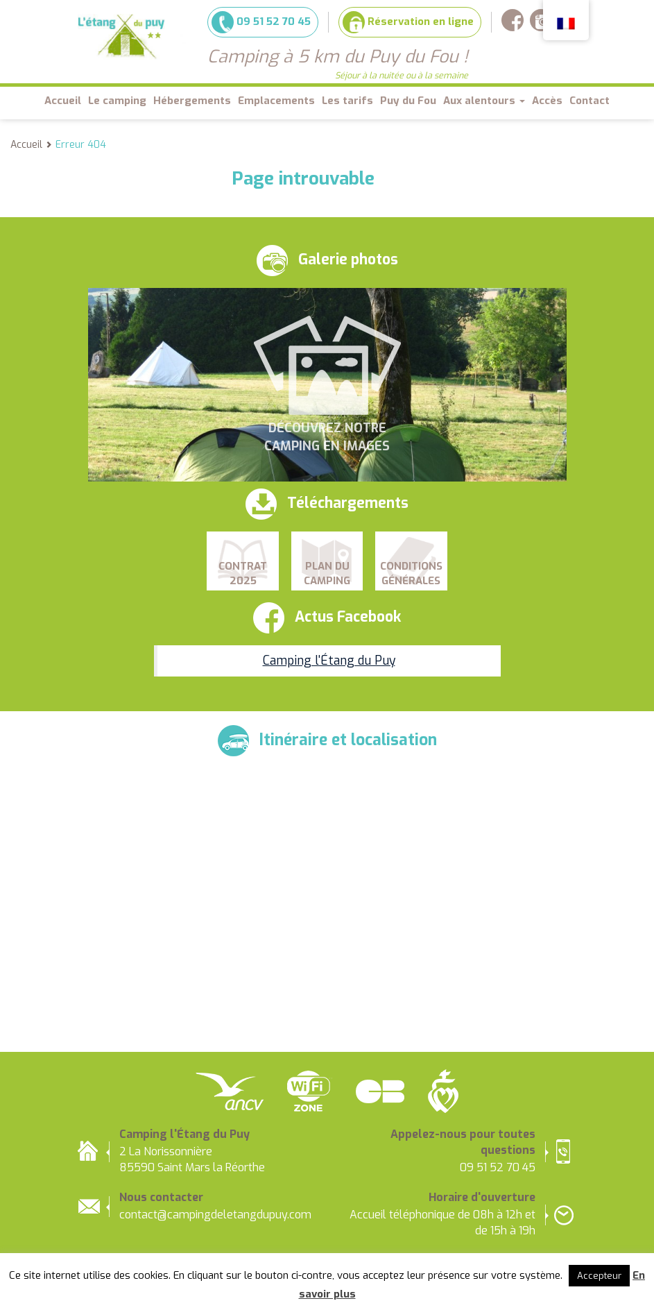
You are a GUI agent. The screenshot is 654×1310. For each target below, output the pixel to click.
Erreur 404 (80, 144)
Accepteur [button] (599, 1276)
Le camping (117, 101)
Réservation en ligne (408, 22)
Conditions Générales (411, 573)
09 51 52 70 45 (261, 22)
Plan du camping (327, 573)
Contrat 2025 (242, 573)
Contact (589, 101)
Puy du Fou (408, 101)
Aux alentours (484, 101)
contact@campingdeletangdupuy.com (215, 1214)
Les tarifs (347, 101)
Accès (547, 101)
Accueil (62, 101)
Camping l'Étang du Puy (329, 660)
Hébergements (192, 101)
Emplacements (276, 101)
